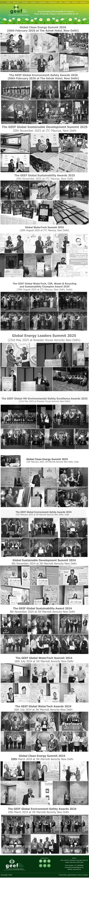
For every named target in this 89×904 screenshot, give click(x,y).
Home (8, 2)
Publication (42, 2)
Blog (60, 2)
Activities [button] (25, 2)
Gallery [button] (74, 2)
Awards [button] (33, 2)
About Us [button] (16, 2)
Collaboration (53, 2)
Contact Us (83, 2)
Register (67, 2)
